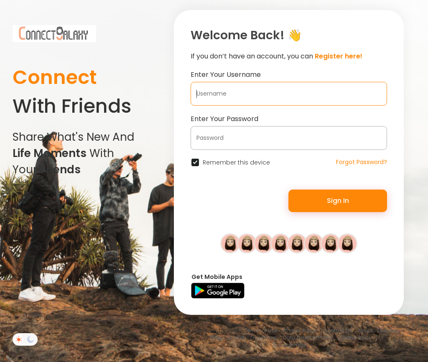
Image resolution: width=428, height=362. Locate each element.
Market (236, 337)
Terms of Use (261, 330)
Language (289, 344)
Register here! (338, 56)
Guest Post (263, 337)
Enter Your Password (224, 119)
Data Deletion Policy (308, 337)
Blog (216, 337)
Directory (388, 330)
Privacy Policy (300, 330)
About (365, 330)
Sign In (338, 200)
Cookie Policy (355, 337)
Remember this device (236, 162)
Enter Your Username (226, 74)
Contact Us (337, 330)
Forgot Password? (361, 162)
